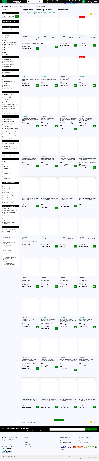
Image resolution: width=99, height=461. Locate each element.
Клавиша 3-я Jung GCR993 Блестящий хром (47, 120)
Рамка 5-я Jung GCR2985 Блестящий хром (28, 321)
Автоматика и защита (65, 440)
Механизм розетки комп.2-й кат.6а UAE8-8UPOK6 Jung (49, 200)
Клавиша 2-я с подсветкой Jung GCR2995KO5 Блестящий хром (87, 401)
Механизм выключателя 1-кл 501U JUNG (87, 40)
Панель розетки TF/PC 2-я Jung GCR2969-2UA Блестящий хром (30, 200)
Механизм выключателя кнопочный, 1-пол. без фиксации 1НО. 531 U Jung (68, 322)
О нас (26, 438)
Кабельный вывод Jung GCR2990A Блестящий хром (87, 241)
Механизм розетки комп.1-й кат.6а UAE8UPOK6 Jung (87, 160)
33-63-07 (62, 1)
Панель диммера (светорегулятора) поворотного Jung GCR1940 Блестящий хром (30, 241)
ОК (16, 16)
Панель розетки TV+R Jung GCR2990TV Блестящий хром (67, 200)
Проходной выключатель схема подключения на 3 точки (10, 241)
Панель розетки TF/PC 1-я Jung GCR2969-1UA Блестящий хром (67, 160)
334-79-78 (74, 1)
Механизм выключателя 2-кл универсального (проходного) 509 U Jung (30, 121)
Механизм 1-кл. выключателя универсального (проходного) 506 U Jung (30, 80)
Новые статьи (7, 237)
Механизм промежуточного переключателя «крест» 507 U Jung (48, 80)
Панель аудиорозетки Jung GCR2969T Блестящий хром (48, 361)
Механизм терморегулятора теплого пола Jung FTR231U (86, 361)
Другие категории (83, 444)
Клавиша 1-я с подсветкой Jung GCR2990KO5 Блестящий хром (68, 401)
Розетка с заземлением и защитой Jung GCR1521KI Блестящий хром (68, 361)
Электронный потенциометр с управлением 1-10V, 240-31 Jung (49, 401)
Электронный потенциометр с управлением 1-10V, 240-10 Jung (30, 401)
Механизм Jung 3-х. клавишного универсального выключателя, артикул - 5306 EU (68, 121)
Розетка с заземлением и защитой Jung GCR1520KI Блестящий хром (30, 40)
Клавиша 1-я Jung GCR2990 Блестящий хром (66, 40)
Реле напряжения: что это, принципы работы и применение (9, 258)
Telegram (75, 2)
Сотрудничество (29, 445)
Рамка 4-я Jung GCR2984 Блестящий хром (85, 281)
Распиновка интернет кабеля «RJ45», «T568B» (10, 249)
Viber (71, 2)
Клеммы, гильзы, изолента (85, 438)
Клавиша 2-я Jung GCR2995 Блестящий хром (67, 80)
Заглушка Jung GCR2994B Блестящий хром (66, 241)
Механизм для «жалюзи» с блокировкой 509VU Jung (47, 160)
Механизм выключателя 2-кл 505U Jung (87, 80)
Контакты (27, 440)
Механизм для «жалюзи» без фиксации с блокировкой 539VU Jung (30, 161)
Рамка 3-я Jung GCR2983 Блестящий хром (66, 281)
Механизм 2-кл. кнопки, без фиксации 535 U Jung (85, 321)
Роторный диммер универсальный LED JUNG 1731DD (49, 241)
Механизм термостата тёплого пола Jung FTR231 (48, 321)
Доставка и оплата (29, 442)
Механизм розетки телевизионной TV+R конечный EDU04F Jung (87, 200)
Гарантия (27, 444)
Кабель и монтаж (83, 440)
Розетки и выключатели (65, 444)
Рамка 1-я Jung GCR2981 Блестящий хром (28, 281)
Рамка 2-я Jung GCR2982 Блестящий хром (47, 281)
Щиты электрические (65, 438)
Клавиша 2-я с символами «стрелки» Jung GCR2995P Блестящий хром (85, 121)
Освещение (82, 442)
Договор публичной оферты (32, 447)
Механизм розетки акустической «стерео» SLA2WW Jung (30, 361)
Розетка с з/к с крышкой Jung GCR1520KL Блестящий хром (48, 40)
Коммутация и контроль (65, 442)
